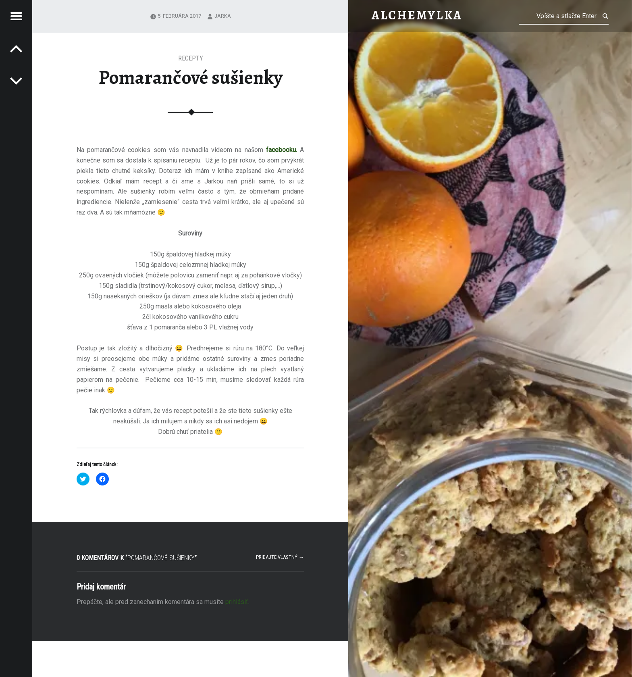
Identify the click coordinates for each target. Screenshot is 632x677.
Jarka (222, 16)
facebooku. (283, 150)
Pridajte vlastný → (280, 557)
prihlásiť (236, 602)
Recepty (190, 58)
